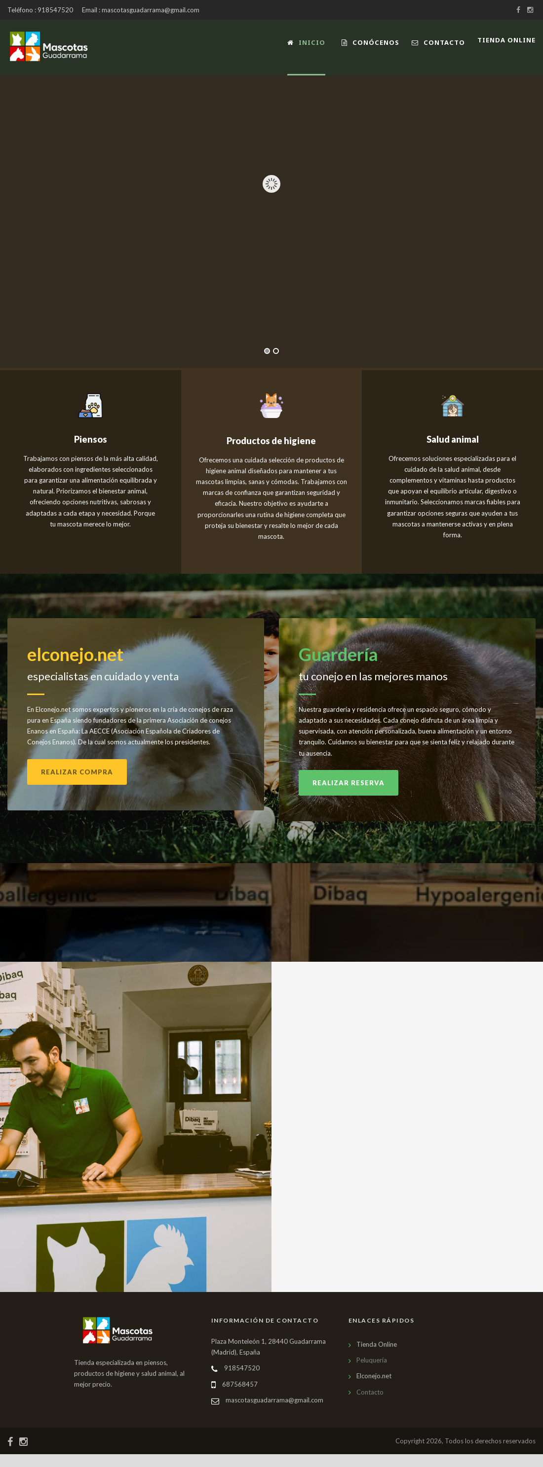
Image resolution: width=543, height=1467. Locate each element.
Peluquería (371, 1373)
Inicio (306, 42)
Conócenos (370, 42)
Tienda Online (376, 1357)
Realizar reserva (348, 796)
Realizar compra (77, 784)
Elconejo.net (373, 1389)
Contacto (438, 42)
